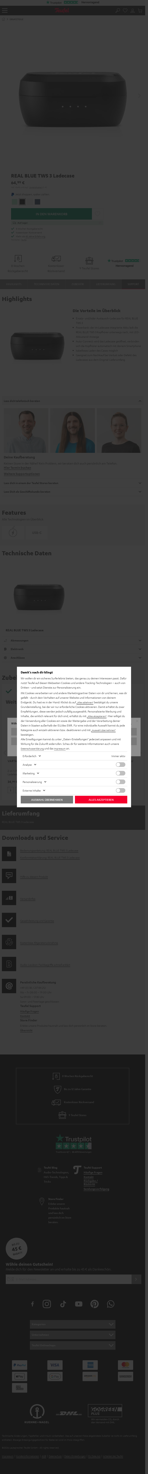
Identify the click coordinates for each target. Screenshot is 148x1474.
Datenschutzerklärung (34, 748)
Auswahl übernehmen (47, 799)
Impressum (63, 748)
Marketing (29, 773)
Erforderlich (29, 756)
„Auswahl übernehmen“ (105, 730)
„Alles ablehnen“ (86, 702)
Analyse (27, 764)
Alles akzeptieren (101, 799)
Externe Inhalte (32, 790)
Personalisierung (32, 782)
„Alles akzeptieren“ (98, 716)
